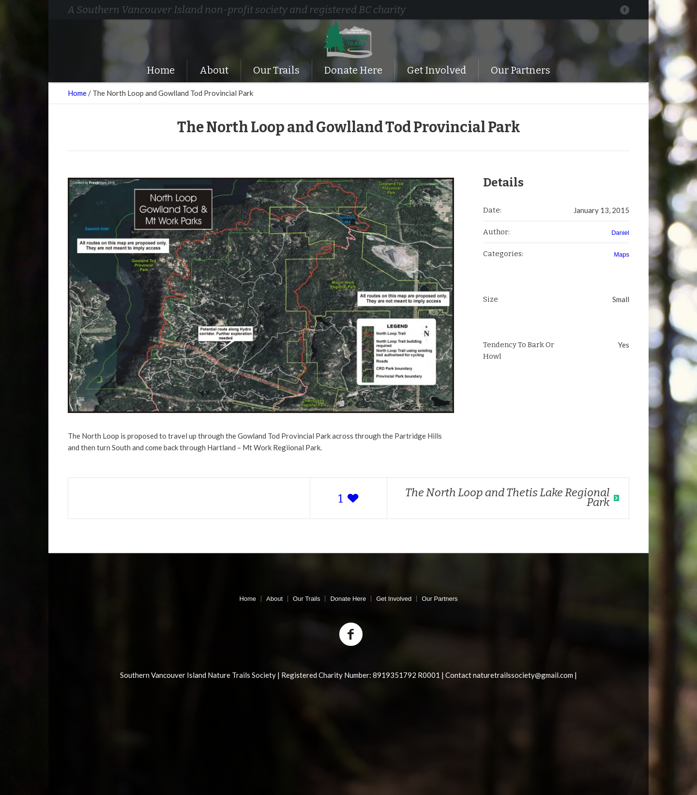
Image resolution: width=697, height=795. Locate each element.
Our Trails (306, 599)
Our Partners (439, 599)
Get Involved (393, 599)
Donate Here (348, 599)
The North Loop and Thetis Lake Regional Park (507, 497)
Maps (621, 254)
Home (77, 93)
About (274, 599)
